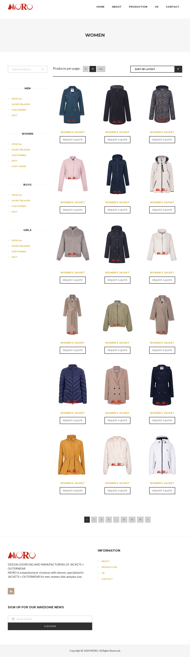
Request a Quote (73, 139)
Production (138, 9)
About (117, 9)
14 (132, 519)
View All (17, 98)
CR (156, 9)
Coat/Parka (19, 110)
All (101, 69)
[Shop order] (156, 69)
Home (100, 9)
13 (124, 519)
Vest (15, 115)
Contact (172, 9)
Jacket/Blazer (21, 104)
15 (140, 519)
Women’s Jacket (72, 132)
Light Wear (19, 166)
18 (93, 69)
